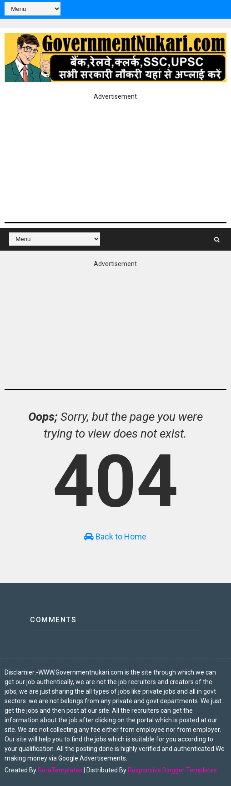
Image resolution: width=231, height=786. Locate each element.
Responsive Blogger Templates (172, 770)
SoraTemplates (60, 770)
